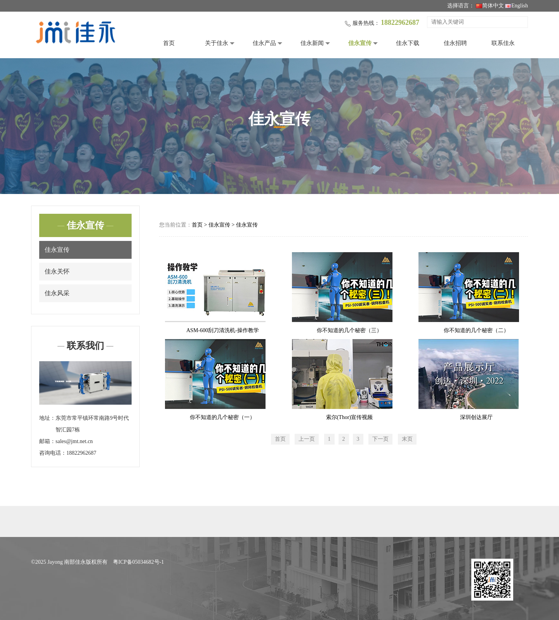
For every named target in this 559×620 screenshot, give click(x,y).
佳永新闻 (312, 43)
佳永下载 (407, 43)
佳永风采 (57, 293)
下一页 (380, 439)
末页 (407, 439)
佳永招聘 (455, 43)
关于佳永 (216, 43)
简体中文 (490, 6)
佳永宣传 (360, 43)
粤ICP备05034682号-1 (138, 562)
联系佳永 (503, 43)
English (516, 6)
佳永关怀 (57, 271)
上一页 (307, 439)
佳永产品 (264, 43)
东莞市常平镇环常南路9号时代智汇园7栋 (92, 424)
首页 (169, 43)
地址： (47, 418)
